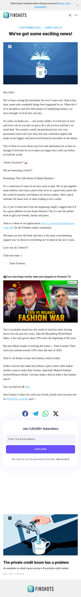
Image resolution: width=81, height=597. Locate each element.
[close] (77, 5)
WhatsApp (12, 398)
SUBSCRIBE (40, 449)
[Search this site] (70, 15)
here (27, 386)
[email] (40, 439)
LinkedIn (23, 398)
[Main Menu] (76, 15)
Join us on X (62, 459)
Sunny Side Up (53, 28)
